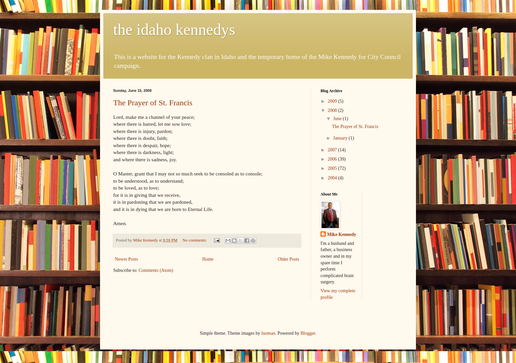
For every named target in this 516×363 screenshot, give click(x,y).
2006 (333, 159)
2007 (333, 149)
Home (208, 259)
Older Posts (288, 259)
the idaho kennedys (174, 29)
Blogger (307, 333)
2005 (333, 168)
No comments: (195, 240)
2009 (333, 101)
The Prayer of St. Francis (153, 102)
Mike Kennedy (341, 234)
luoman (268, 333)
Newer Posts (126, 259)
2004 (333, 177)
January (340, 138)
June (338, 118)
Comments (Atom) (156, 270)
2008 (333, 110)
